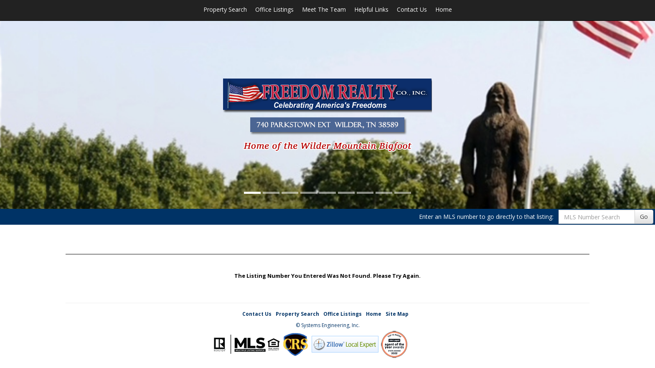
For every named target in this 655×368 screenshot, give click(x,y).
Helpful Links (371, 9)
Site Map (397, 313)
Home (443, 9)
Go (644, 217)
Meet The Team (324, 9)
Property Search (225, 9)
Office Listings (274, 9)
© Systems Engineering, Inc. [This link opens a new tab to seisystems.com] (328, 325)
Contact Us (412, 9)
